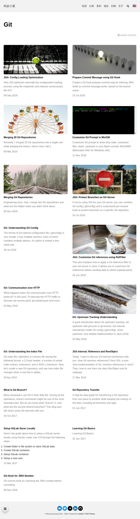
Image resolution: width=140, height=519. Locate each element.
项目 (106, 6)
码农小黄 (9, 6)
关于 (120, 6)
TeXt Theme (90, 514)
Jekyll (80, 514)
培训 (84, 6)
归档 (113, 6)
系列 (98, 6)
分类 (91, 6)
